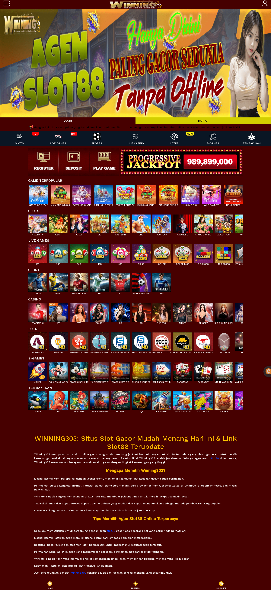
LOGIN (68, 120)
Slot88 (214, 458)
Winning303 (78, 572)
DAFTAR (203, 120)
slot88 (111, 530)
